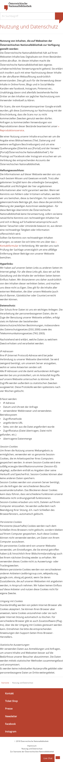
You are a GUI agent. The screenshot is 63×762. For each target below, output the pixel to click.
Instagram (10, 731)
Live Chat (48, 758)
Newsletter (11, 716)
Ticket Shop (11, 701)
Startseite (5, 682)
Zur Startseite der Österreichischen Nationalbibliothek (32, 751)
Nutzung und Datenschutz (32, 748)
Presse (9, 708)
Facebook (10, 724)
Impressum (32, 745)
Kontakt (9, 693)
